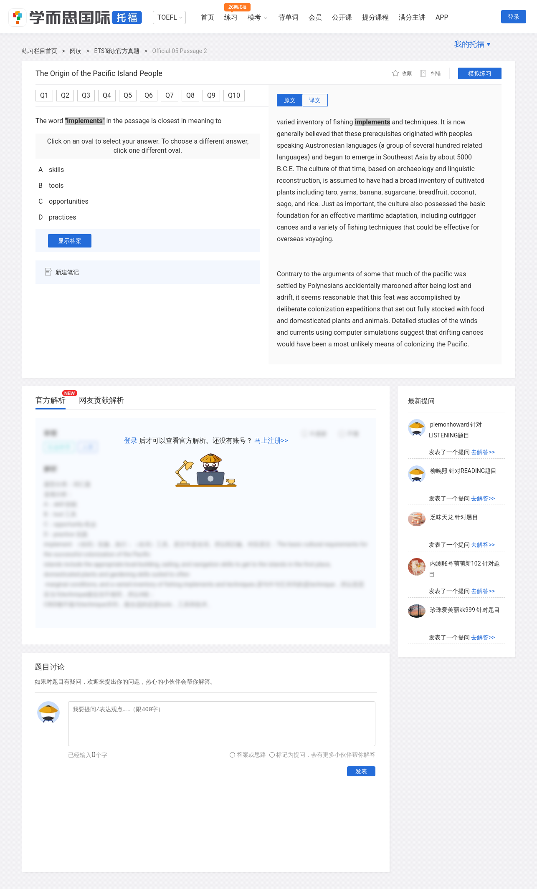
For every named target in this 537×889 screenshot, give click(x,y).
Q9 (211, 95)
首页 (207, 17)
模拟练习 (479, 73)
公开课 (342, 17)
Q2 (65, 95)
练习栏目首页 (39, 51)
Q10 (234, 95)
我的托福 (469, 44)
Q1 (44, 95)
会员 (315, 17)
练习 (231, 17)
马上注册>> (271, 440)
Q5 (128, 95)
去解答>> (483, 452)
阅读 (75, 51)
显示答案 (69, 240)
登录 (513, 16)
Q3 (86, 95)
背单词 (289, 17)
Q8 (190, 95)
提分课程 (375, 17)
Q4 (107, 95)
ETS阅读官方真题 (117, 51)
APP (442, 17)
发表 (361, 771)
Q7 (169, 95)
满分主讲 (412, 17)
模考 (254, 17)
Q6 (148, 95)
